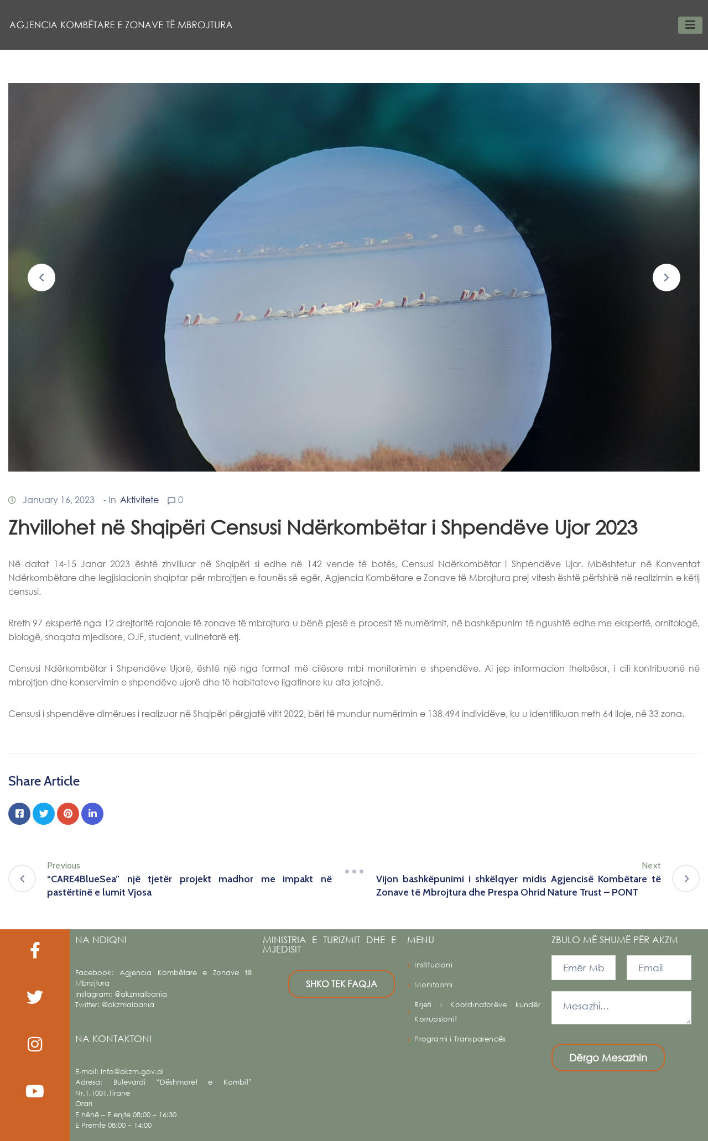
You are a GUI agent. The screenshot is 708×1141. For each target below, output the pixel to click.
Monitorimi (433, 985)
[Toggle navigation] (690, 25)
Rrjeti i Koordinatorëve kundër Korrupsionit (477, 1012)
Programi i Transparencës (460, 1039)
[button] (41, 277)
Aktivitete (139, 499)
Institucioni (433, 965)
